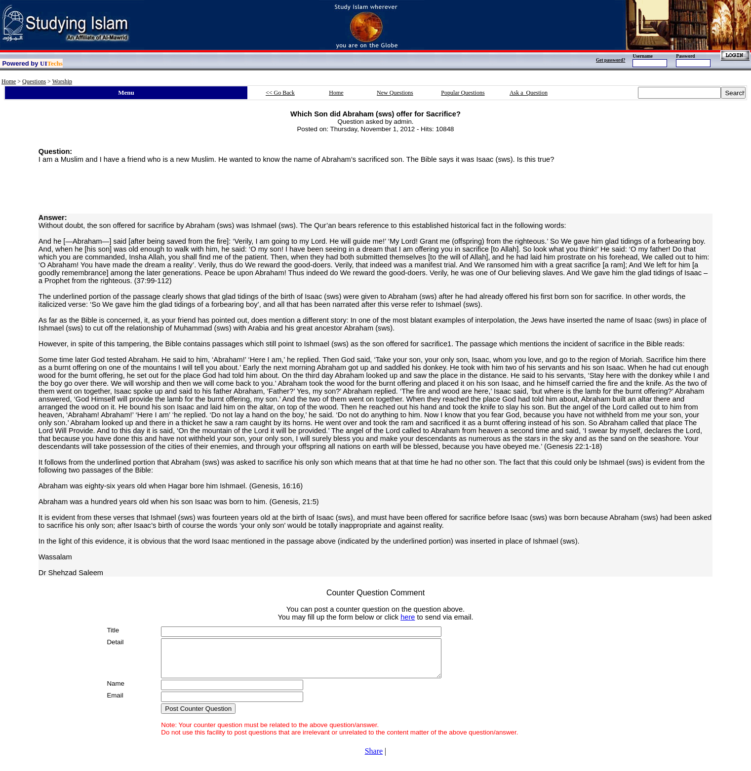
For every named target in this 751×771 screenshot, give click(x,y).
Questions (34, 81)
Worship (62, 81)
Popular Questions (462, 92)
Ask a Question (529, 92)
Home (8, 81)
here (407, 617)
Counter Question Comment (375, 592)
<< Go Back (280, 92)
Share (374, 758)
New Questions (395, 92)
